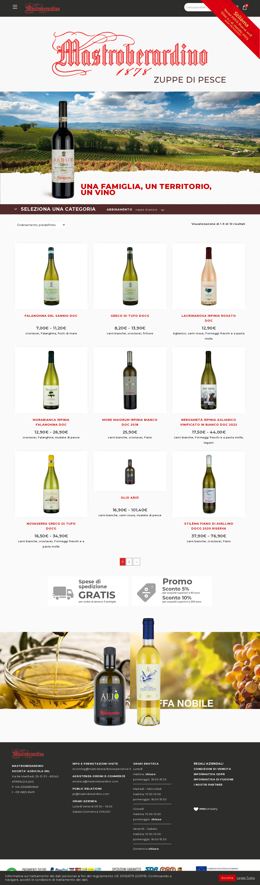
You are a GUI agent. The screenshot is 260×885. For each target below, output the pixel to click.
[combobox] (60, 209)
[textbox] (60, 209)
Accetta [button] (227, 878)
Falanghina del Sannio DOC (51, 316)
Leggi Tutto (246, 878)
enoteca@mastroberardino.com (95, 781)
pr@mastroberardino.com (91, 793)
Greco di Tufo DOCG (130, 316)
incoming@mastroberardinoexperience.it (102, 768)
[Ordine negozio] (40, 225)
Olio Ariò (130, 497)
